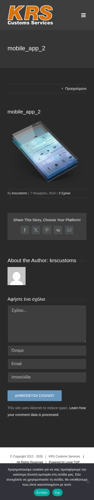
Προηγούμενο (75, 89)
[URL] (47, 377)
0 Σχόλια (64, 193)
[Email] (47, 364)
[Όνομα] (47, 350)
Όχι (57, 492)
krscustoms (19, 193)
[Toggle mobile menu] (83, 15)
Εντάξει (41, 492)
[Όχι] (87, 481)
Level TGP (73, 462)
